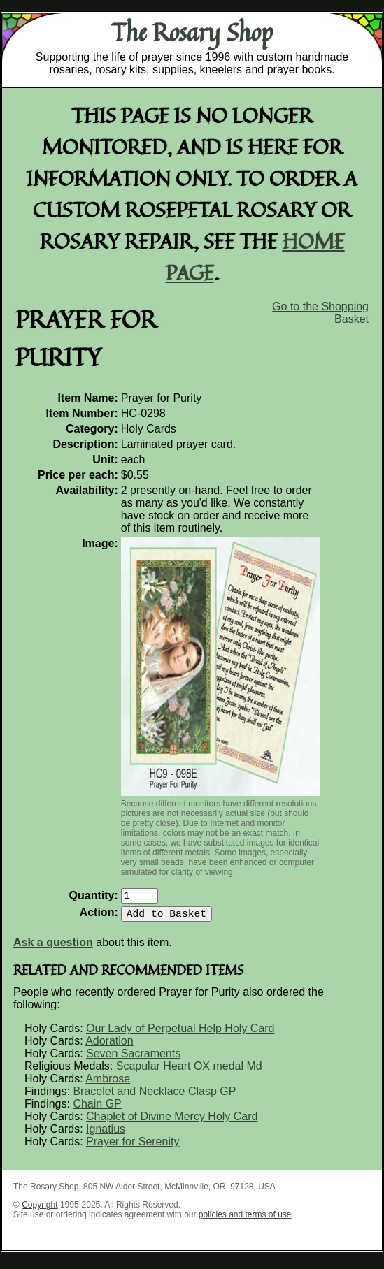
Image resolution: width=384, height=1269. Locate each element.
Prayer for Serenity (132, 1147)
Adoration (109, 1046)
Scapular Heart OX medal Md (189, 1072)
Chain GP (97, 1109)
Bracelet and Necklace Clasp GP (154, 1097)
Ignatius (105, 1134)
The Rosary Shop (192, 32)
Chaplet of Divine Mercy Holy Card (171, 1122)
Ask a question (53, 948)
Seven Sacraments (133, 1059)
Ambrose (107, 1084)
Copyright (39, 1210)
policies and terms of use (245, 1220)
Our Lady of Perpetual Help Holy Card (180, 1034)
